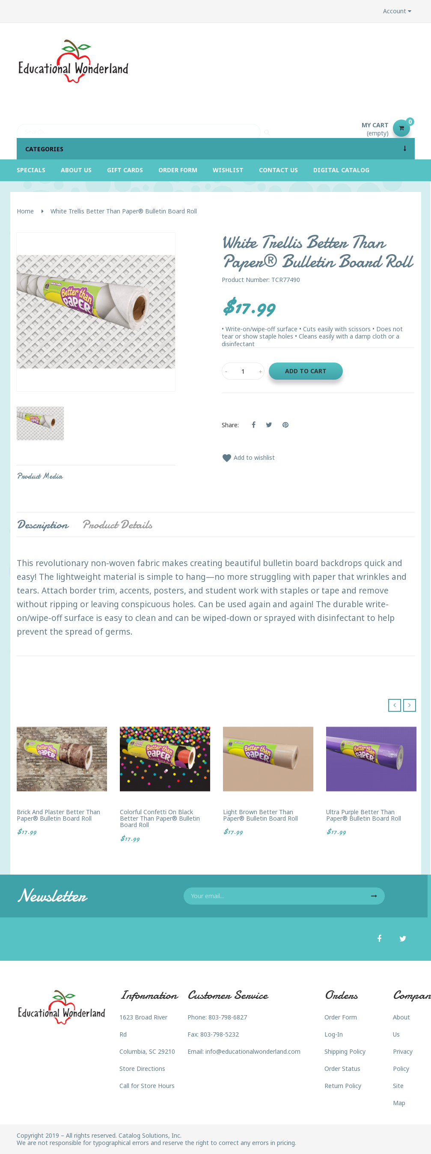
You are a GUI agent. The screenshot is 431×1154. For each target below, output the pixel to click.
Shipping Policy (345, 1051)
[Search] (139, 128)
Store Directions (142, 1068)
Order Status (342, 1068)
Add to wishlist (248, 457)
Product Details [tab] (117, 524)
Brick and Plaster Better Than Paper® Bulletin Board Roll (58, 815)
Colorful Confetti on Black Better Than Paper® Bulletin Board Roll (160, 818)
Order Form (340, 1017)
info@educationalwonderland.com (252, 1051)
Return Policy (342, 1086)
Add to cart (306, 371)
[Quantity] (243, 371)
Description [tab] (42, 524)
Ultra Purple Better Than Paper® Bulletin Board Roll (363, 815)
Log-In (333, 1034)
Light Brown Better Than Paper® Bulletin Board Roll (260, 815)
